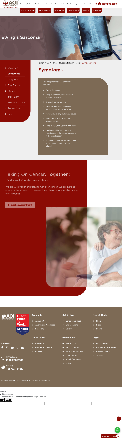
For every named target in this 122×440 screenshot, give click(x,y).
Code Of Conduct (103, 351)
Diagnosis (13, 79)
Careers (38, 351)
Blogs (98, 325)
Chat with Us (97, 10)
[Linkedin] (22, 347)
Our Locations (72, 325)
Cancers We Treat (26, 4)
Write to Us (86, 10)
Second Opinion (59, 10)
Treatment (13, 97)
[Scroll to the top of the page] (119, 418)
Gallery (69, 329)
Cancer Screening (73, 10)
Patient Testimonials (74, 351)
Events (99, 329)
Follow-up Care (16, 102)
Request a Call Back (110, 436)
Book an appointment (44, 347)
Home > (41, 63)
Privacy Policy (102, 343)
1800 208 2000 (14, 360)
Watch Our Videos (73, 359)
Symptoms (14, 73)
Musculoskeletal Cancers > (70, 63)
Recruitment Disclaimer (106, 347)
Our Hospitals (60, 4)
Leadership (40, 329)
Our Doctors (50, 4)
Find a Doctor (72, 343)
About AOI (39, 321)
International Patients (87, 4)
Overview (13, 68)
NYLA (68, 363)
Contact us (39, 343)
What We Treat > (52, 63)
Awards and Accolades (45, 325)
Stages (11, 91)
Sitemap (99, 355)
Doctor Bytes (71, 355)
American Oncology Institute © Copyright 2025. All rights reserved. (25, 380)
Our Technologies (73, 4)
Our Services (39, 4)
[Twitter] (17, 347)
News (98, 321)
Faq (10, 114)
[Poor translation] (8, 400)
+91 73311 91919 (14, 369)
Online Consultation (44, 10)
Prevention (14, 108)
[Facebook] (2, 347)
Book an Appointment (28, 10)
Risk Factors (14, 85)
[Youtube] (12, 347)
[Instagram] (7, 347)
